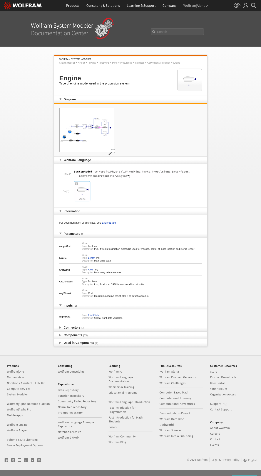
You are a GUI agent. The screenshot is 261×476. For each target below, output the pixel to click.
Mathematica (15, 377)
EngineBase (109, 222)
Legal (214, 460)
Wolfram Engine (17, 425)
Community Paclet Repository (77, 401)
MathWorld (166, 425)
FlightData (93, 315)
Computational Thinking (175, 398)
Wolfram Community (122, 436)
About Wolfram (220, 428)
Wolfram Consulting (71, 371)
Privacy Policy (230, 460)
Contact (215, 439)
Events (214, 445)
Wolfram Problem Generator (177, 377)
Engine (176, 63)
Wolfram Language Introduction (129, 402)
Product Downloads (223, 377)
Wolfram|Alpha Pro (19, 409)
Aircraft (81, 63)
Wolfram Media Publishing (176, 436)
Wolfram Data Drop (171, 419)
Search (162, 32)
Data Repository (68, 390)
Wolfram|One (15, 371)
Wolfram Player (17, 430)
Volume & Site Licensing (22, 440)
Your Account (218, 389)
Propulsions (126, 63)
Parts (114, 63)
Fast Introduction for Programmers (122, 410)
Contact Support (221, 409)
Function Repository (71, 396)
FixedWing (104, 63)
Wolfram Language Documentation (121, 379)
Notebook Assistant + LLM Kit (26, 383)
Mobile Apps (15, 415)
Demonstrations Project (174, 413)
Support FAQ (218, 404)
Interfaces (139, 63)
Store (213, 371)
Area (90, 269)
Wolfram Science (170, 430)
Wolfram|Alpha (169, 371)
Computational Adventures (177, 404)
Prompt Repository (70, 413)
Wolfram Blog (117, 442)
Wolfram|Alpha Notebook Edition (28, 404)
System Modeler (67, 63)
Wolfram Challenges (172, 383)
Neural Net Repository (72, 407)
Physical (92, 63)
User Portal (217, 383)
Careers (215, 433)
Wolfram (202, 460)
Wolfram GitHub (68, 437)
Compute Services (18, 389)
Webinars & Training (121, 387)
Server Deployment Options (25, 445)
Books (113, 427)
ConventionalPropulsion (158, 63)
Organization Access (223, 394)
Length (91, 258)
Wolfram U (115, 371)
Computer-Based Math (174, 392)
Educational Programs (123, 393)
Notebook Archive (69, 432)
